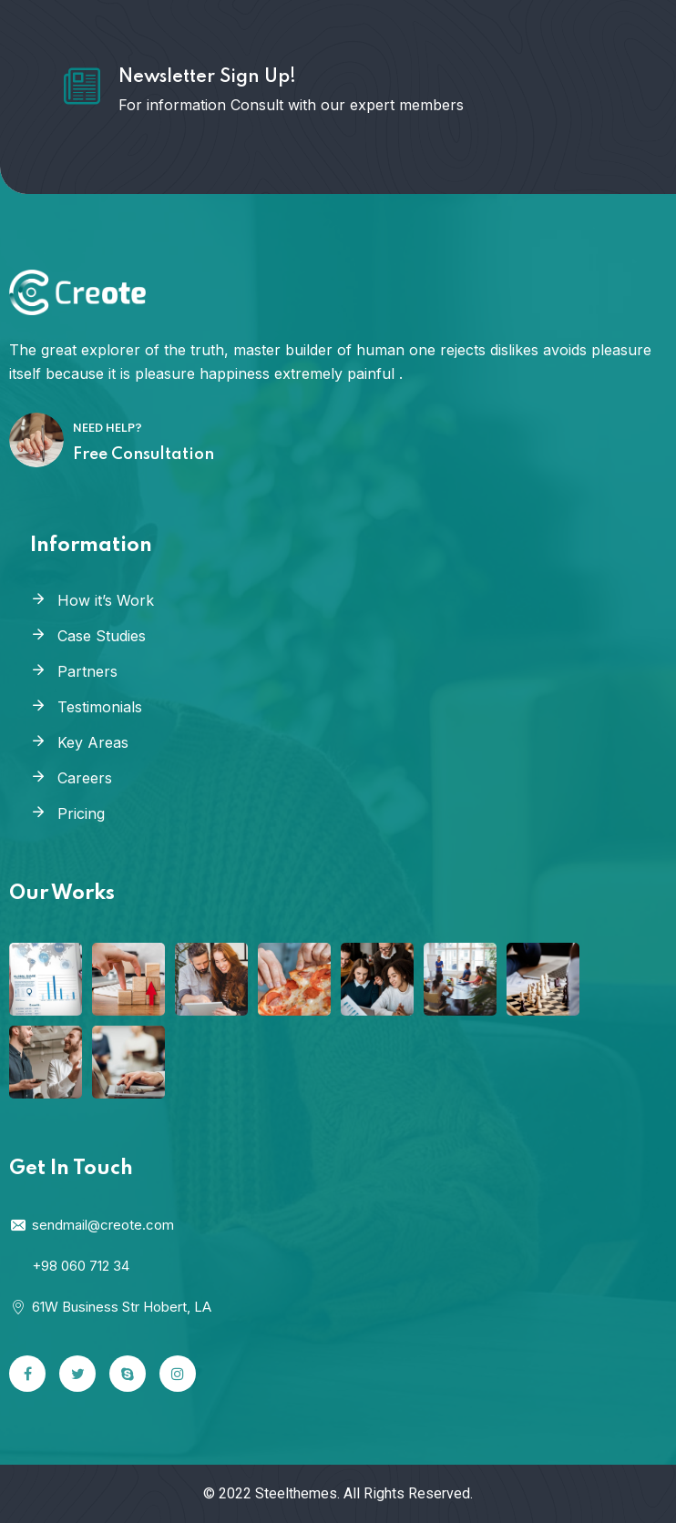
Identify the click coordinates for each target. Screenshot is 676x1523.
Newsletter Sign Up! (207, 77)
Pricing (81, 813)
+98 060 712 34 (80, 1265)
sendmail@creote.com (91, 1224)
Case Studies (101, 636)
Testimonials (99, 707)
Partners (87, 671)
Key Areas (92, 742)
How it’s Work (105, 600)
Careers (84, 778)
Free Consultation (143, 454)
